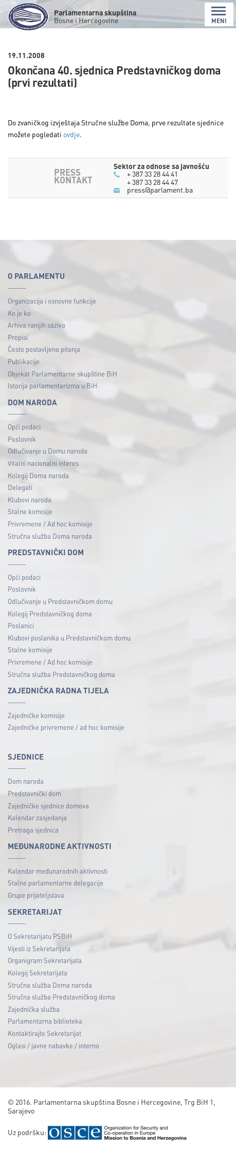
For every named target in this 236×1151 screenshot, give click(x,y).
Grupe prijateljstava (36, 895)
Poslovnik (22, 439)
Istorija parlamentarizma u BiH (52, 385)
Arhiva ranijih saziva (36, 324)
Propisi (18, 337)
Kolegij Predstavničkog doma (50, 613)
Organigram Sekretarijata (45, 960)
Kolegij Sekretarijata (37, 972)
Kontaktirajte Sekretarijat (44, 1033)
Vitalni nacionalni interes (43, 463)
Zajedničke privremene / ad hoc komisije (66, 727)
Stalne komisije (30, 511)
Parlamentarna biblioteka (45, 1020)
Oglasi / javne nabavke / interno (53, 1045)
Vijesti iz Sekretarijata (39, 948)
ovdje (71, 134)
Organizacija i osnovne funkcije (52, 300)
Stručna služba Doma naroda (50, 536)
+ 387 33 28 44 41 (152, 173)
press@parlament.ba (160, 189)
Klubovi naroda (29, 499)
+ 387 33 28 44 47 (152, 181)
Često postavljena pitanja (44, 349)
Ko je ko (19, 313)
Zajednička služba (34, 1009)
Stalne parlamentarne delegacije (55, 882)
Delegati (20, 487)
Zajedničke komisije (36, 715)
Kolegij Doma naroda (38, 475)
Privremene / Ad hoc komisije (50, 523)
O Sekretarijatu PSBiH (40, 936)
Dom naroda (26, 781)
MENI (219, 15)
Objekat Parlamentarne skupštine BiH (62, 373)
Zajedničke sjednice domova (48, 805)
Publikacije (24, 361)
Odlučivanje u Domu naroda (47, 450)
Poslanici (21, 625)
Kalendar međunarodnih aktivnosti (57, 870)
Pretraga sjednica (33, 829)
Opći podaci (24, 426)
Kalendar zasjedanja (37, 817)
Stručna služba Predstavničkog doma (61, 674)
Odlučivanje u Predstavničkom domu (60, 601)
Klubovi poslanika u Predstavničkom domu (69, 637)
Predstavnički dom (34, 793)
